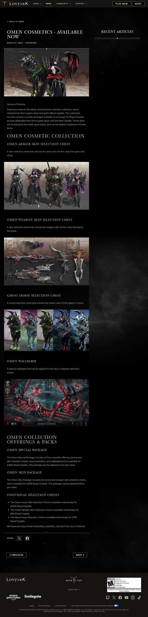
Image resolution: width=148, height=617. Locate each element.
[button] (46, 73)
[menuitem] (37, 4)
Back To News (15, 22)
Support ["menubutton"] (81, 4)
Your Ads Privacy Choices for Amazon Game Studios (95, 606)
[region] (117, 104)
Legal (31, 606)
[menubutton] (74, 590)
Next (80, 555)
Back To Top (74, 580)
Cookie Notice (61, 606)
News (49, 4)
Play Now (121, 4)
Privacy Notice (44, 606)
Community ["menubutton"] (63, 4)
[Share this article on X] (19, 538)
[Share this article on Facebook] (27, 538)
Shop (138, 4)
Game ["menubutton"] (37, 4)
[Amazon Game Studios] (13, 598)
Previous (16, 555)
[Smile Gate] (33, 598)
